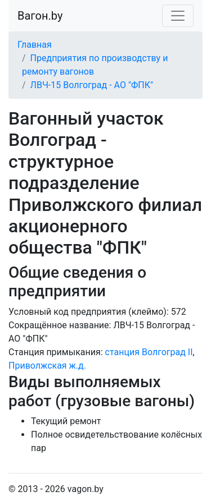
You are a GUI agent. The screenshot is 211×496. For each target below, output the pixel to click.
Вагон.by (39, 15)
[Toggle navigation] (178, 15)
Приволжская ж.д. (47, 365)
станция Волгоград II (149, 352)
